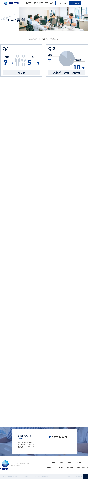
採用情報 (75, 3)
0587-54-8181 (59, 437)
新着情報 (68, 462)
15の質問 (51, 3)
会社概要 (61, 462)
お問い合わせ (61, 3)
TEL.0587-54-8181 (15, 465)
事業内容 (49, 467)
